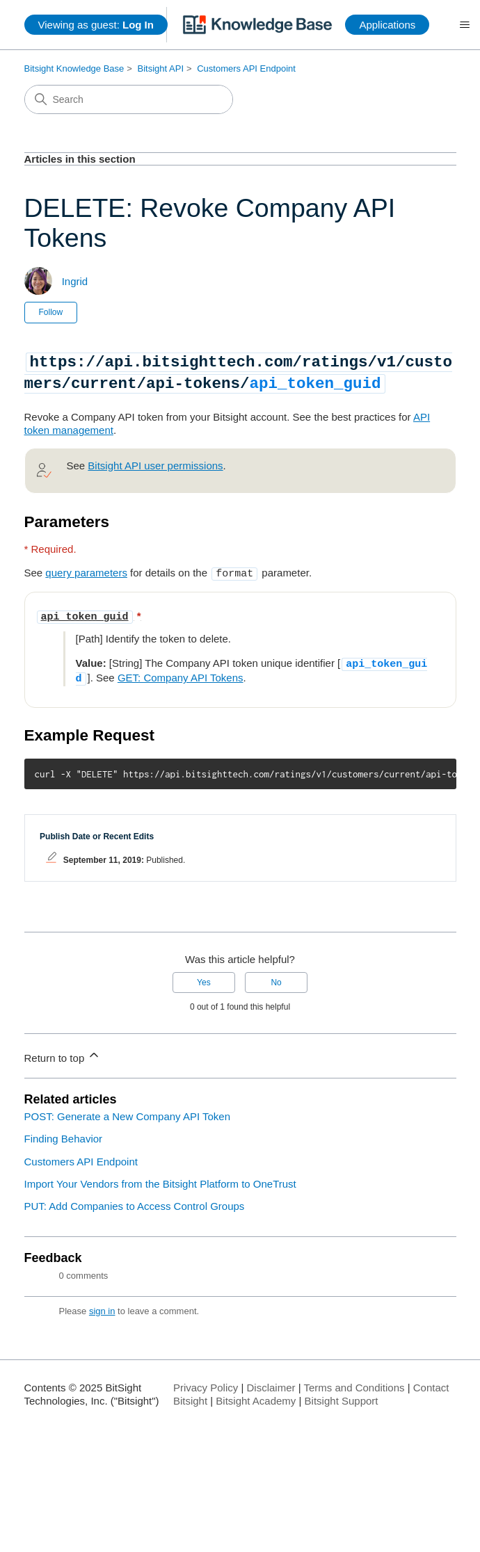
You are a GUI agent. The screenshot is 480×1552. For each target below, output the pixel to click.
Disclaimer (270, 1381)
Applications (387, 25)
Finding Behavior (63, 1132)
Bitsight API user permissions (155, 464)
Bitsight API (161, 68)
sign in (102, 1305)
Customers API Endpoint (246, 68)
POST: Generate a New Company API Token (127, 1110)
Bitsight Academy (256, 1394)
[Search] (128, 99)
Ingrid (75, 281)
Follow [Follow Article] (51, 312)
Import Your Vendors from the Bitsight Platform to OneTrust (160, 1177)
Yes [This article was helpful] (204, 976)
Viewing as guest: (96, 25)
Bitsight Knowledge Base (74, 68)
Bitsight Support (341, 1394)
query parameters (86, 571)
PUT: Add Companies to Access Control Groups (134, 1200)
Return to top (63, 1050)
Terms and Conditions (353, 1381)
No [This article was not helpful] (276, 976)
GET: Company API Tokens (180, 673)
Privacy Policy (205, 1381)
